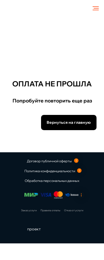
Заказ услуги (29, 210)
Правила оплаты (50, 210)
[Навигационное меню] (96, 8)
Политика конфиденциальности (49, 171)
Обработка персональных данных (52, 181)
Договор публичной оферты (49, 161)
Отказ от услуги (73, 210)
